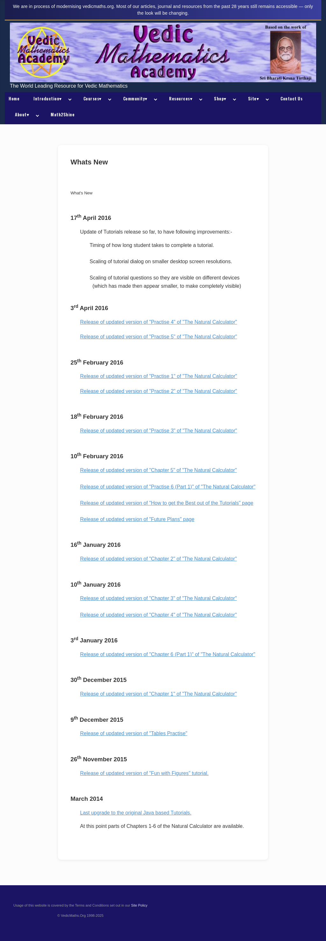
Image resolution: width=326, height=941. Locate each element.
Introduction (47, 98)
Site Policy (139, 905)
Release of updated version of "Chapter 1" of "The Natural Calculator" (158, 694)
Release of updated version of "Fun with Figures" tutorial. (144, 773)
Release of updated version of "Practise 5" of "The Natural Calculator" (158, 336)
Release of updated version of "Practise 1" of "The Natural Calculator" (158, 376)
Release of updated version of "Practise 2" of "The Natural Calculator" (158, 391)
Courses (92, 98)
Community (135, 98)
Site (253, 98)
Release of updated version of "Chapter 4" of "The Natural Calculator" (158, 615)
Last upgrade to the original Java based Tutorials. (136, 812)
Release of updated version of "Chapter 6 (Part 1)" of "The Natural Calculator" (167, 654)
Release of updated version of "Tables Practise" (134, 733)
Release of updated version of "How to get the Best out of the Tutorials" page (166, 503)
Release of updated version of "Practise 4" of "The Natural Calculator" (158, 322)
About (22, 114)
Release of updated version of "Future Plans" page (137, 519)
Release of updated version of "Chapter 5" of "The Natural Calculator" (158, 470)
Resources (180, 98)
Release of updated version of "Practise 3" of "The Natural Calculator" (158, 430)
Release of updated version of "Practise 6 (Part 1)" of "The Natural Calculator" (168, 486)
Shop (220, 98)
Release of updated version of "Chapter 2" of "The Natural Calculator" (158, 558)
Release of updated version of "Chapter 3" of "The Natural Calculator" (158, 598)
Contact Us (291, 98)
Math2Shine (62, 114)
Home (14, 98)
